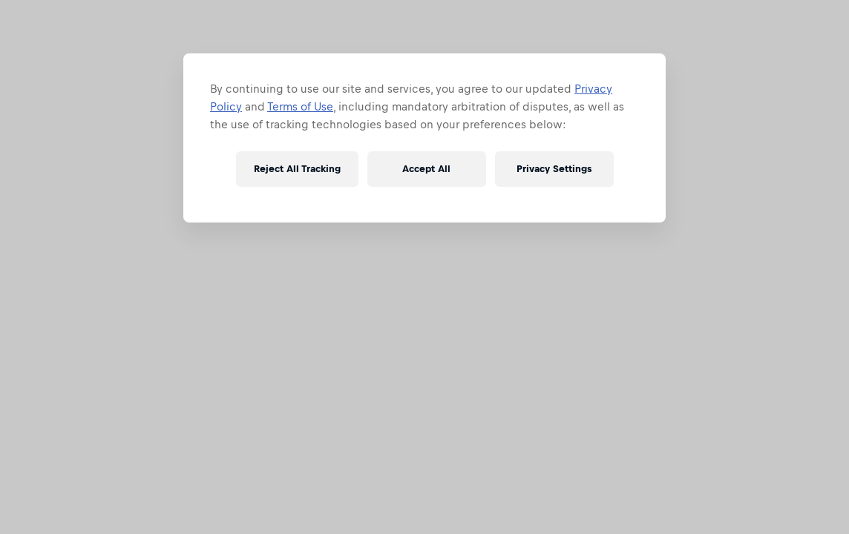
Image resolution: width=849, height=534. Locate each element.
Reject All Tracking (297, 168)
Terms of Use (300, 106)
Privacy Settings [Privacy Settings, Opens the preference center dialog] (554, 168)
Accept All (426, 168)
